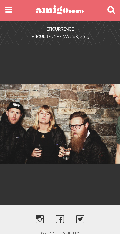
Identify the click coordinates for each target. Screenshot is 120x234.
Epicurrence (60, 29)
